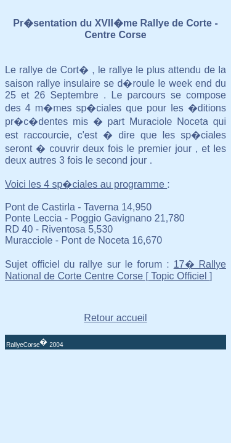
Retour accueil (115, 318)
